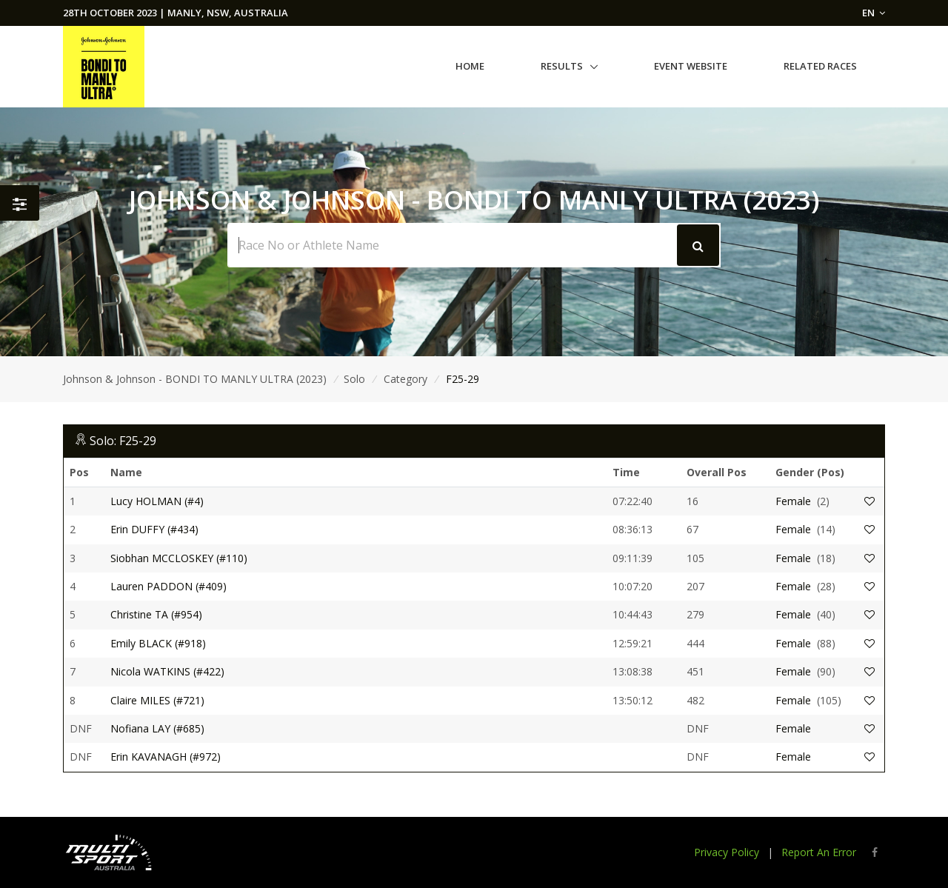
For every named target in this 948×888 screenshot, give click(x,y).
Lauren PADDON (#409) (168, 586)
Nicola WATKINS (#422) (167, 671)
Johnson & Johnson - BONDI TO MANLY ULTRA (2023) (195, 379)
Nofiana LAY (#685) (157, 728)
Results (562, 66)
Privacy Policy (726, 852)
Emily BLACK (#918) (158, 643)
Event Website (690, 66)
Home (469, 66)
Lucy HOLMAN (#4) (157, 501)
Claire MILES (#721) (157, 700)
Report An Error (818, 852)
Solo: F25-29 (123, 441)
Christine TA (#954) (156, 614)
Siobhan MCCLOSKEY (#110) (178, 558)
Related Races (820, 66)
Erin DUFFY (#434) (154, 529)
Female (793, 501)
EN (873, 12)
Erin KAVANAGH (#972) (165, 757)
